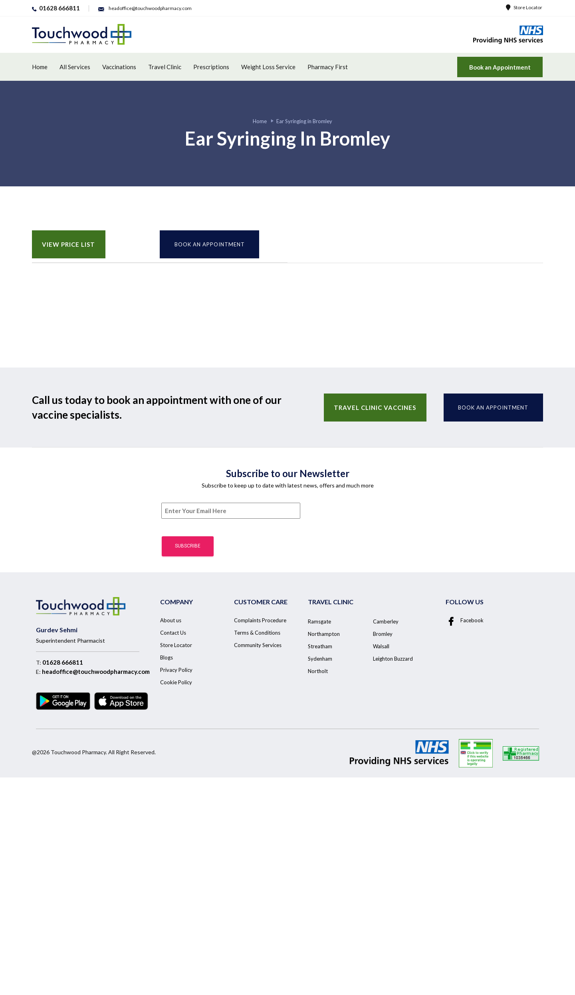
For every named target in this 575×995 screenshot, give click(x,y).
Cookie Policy (176, 682)
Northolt (318, 671)
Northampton (324, 634)
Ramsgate (319, 621)
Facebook (465, 620)
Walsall (381, 646)
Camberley (386, 621)
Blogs (166, 657)
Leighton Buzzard (393, 658)
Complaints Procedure (260, 620)
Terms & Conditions (257, 632)
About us (170, 620)
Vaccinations (119, 66)
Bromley (383, 634)
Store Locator (524, 7)
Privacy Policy (176, 670)
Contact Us (173, 632)
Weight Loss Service (268, 66)
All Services (74, 66)
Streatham (320, 646)
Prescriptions (211, 66)
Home (40, 66)
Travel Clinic (164, 66)
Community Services (258, 645)
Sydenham (320, 658)
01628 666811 (62, 662)
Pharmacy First (327, 66)
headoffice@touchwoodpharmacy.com (96, 671)
